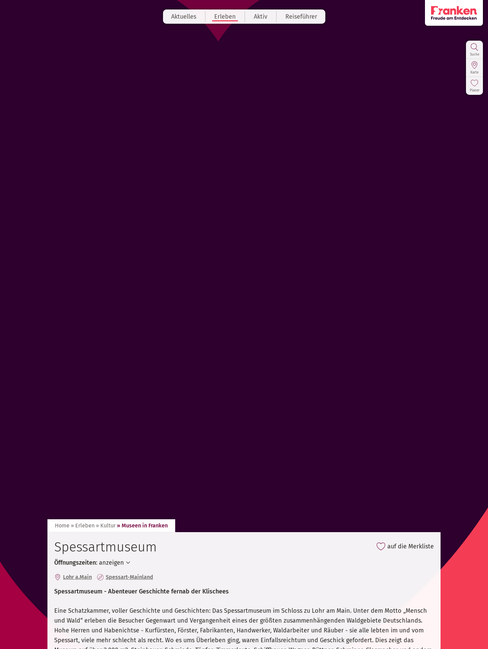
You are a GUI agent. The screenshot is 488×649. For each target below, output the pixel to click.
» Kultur (106, 525)
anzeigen (111, 562)
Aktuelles (183, 16)
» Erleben (83, 525)
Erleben (225, 16)
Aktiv (260, 16)
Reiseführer (301, 16)
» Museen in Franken (142, 525)
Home (62, 525)
